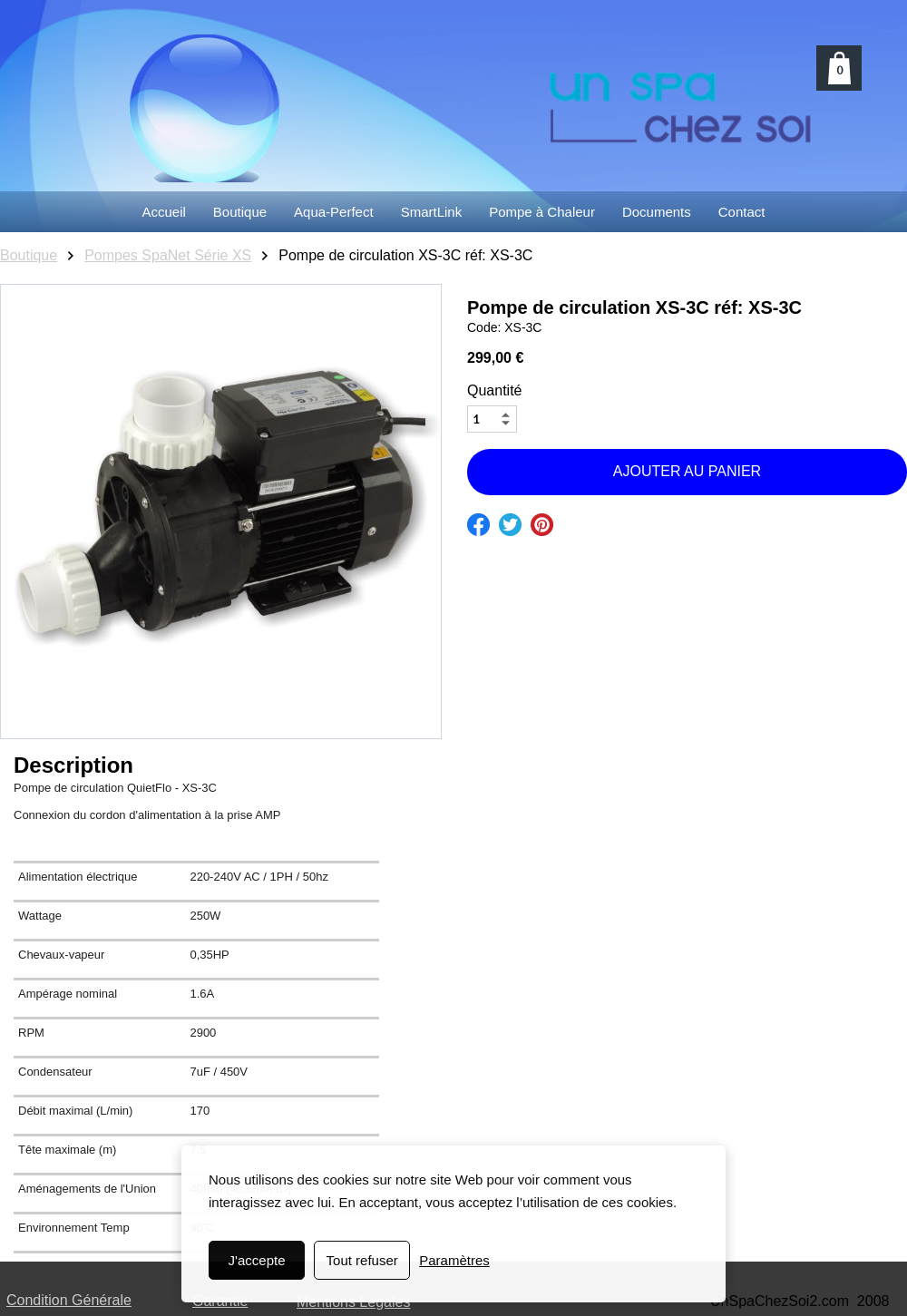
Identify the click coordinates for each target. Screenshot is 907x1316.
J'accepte (257, 1260)
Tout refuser (362, 1260)
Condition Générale (69, 1300)
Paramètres (454, 1260)
